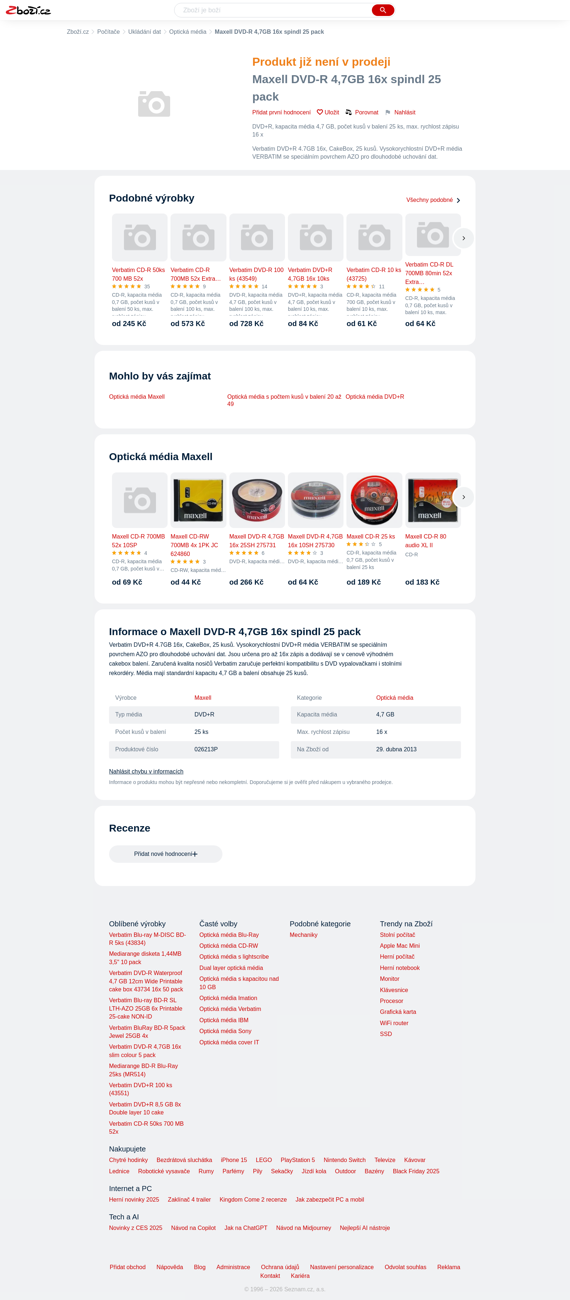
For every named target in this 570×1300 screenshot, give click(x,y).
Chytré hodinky (128, 1160)
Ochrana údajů (280, 1267)
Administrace (233, 1267)
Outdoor (345, 1171)
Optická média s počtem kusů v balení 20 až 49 (284, 400)
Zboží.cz (78, 32)
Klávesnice (394, 990)
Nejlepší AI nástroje (365, 1228)
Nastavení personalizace (342, 1267)
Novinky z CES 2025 (135, 1228)
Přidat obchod (128, 1267)
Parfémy (233, 1171)
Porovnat (361, 112)
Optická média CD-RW (228, 946)
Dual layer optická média (231, 968)
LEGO (264, 1160)
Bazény (374, 1171)
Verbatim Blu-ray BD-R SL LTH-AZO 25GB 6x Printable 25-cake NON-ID (145, 1008)
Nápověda (170, 1267)
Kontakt (270, 1276)
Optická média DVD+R (375, 397)
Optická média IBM (223, 1020)
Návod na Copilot (193, 1228)
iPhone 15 (234, 1160)
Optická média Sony (225, 1031)
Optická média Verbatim (230, 1009)
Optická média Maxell (137, 397)
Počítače (108, 32)
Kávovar (415, 1160)
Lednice (119, 1171)
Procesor (391, 1001)
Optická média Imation (228, 998)
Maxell (202, 698)
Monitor (389, 979)
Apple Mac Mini (400, 946)
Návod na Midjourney (303, 1228)
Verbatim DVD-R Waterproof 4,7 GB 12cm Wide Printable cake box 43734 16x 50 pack (146, 981)
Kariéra (300, 1276)
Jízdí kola (314, 1171)
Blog (200, 1267)
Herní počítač (397, 957)
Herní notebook (400, 968)
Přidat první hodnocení (281, 112)
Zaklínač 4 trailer (189, 1200)
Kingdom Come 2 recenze (253, 1200)
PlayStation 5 (298, 1160)
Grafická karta (398, 1012)
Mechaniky (303, 935)
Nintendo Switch (345, 1160)
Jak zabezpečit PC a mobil (330, 1200)
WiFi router (394, 1023)
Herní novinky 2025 (134, 1200)
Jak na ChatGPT (245, 1228)
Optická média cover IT (229, 1042)
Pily (257, 1171)
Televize (385, 1160)
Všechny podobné (433, 200)
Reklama (448, 1267)
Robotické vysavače (164, 1171)
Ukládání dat (144, 32)
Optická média (187, 32)
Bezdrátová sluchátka (184, 1160)
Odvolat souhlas (405, 1267)
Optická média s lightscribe (234, 957)
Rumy (206, 1171)
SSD (386, 1034)
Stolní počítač (397, 935)
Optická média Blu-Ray (229, 935)
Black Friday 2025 (416, 1171)
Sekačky (282, 1171)
